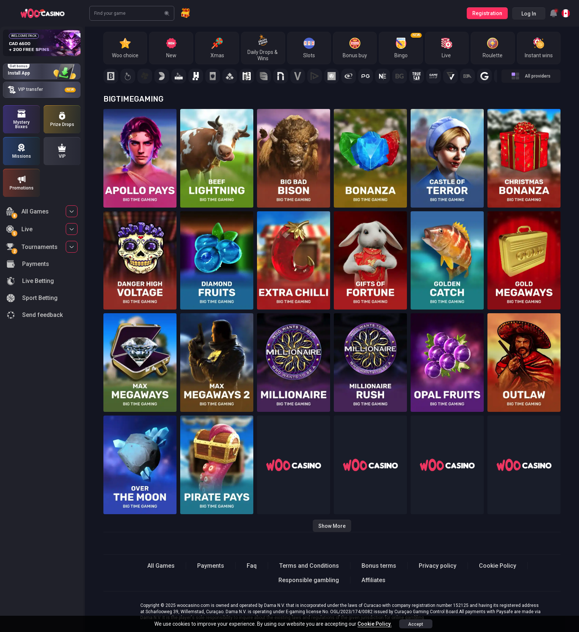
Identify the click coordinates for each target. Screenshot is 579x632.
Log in (528, 14)
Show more (332, 526)
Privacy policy (437, 565)
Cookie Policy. (374, 624)
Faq (252, 565)
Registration (487, 13)
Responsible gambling (308, 580)
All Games (27, 212)
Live (19, 230)
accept (415, 624)
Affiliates (374, 580)
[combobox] (553, 13)
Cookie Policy (497, 565)
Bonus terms (379, 565)
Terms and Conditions (309, 565)
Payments (210, 565)
